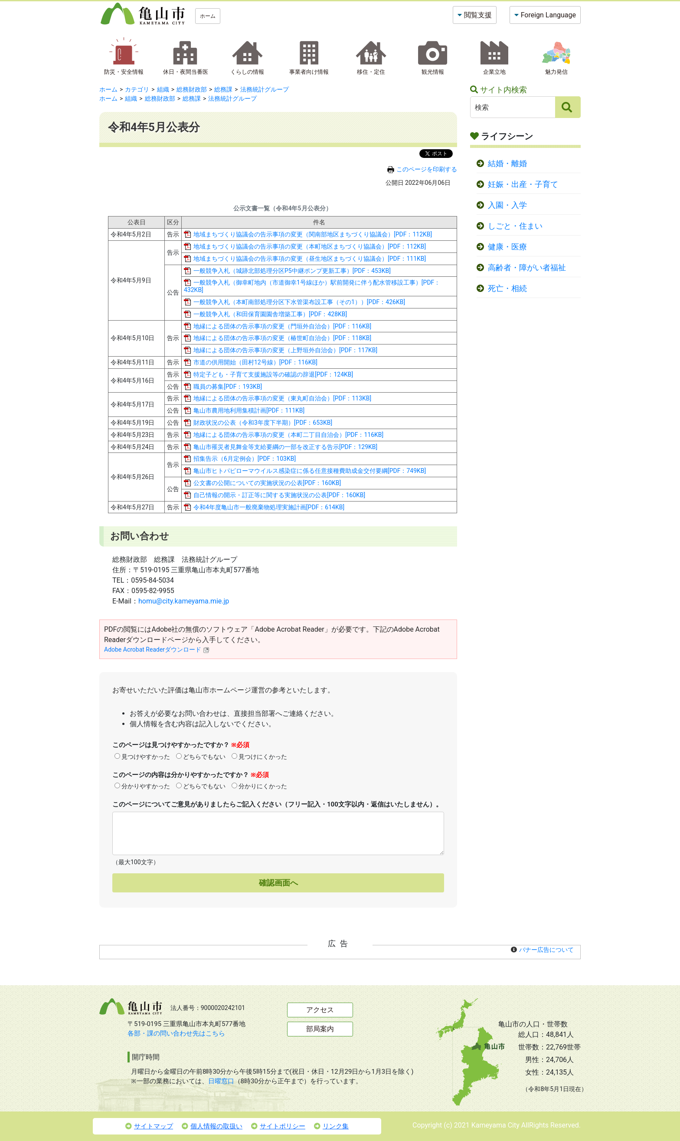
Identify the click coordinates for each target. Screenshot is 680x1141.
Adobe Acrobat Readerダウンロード (156, 649)
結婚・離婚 (507, 163)
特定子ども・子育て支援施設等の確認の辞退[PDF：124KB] (273, 374)
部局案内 (320, 1029)
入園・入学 (507, 205)
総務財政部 (192, 89)
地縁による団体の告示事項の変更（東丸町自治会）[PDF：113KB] (282, 398)
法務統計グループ (264, 89)
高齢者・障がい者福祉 (527, 267)
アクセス (320, 1010)
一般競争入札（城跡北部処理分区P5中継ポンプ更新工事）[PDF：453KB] (292, 270)
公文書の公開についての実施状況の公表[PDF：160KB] (267, 482)
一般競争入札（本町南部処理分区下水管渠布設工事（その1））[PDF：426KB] (299, 301)
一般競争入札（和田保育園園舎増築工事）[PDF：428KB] (270, 314)
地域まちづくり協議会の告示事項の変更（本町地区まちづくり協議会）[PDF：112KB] (309, 246)
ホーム (208, 16)
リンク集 (331, 1126)
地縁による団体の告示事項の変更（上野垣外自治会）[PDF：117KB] (285, 350)
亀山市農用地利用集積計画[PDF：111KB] (248, 410)
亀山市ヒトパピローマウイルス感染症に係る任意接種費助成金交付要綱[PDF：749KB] (309, 470)
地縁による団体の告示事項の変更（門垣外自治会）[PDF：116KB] (282, 326)
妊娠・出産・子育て (523, 184)
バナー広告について (546, 949)
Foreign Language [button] (548, 15)
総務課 (223, 89)
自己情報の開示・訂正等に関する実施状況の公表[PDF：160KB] (279, 495)
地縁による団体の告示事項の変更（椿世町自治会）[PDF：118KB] (282, 337)
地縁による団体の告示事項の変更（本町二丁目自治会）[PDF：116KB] (288, 434)
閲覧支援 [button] (478, 15)
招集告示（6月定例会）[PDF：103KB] (244, 458)
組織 (163, 89)
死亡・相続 (507, 288)
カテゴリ (137, 89)
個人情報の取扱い (212, 1126)
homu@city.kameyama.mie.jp (183, 601)
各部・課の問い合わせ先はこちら (176, 1033)
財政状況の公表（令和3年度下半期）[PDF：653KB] (262, 422)
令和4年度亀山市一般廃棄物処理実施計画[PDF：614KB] (268, 507)
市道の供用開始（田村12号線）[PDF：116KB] (255, 362)
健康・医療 (507, 247)
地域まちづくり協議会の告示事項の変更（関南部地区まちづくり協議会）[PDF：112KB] (312, 234)
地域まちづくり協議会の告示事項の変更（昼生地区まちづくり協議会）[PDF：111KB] (309, 258)
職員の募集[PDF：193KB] (227, 386)
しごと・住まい (515, 226)
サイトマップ (149, 1126)
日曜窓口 (221, 1081)
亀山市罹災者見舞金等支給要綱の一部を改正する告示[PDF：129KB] (285, 446)
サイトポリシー (278, 1126)
